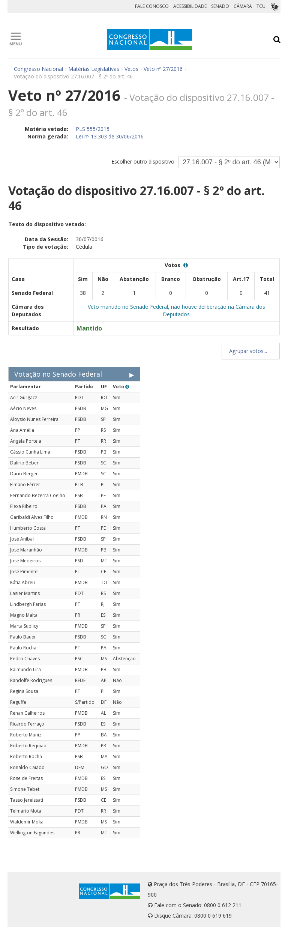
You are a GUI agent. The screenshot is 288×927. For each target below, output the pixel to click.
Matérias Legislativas (93, 68)
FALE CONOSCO (152, 6)
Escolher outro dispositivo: (143, 161)
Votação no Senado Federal (58, 374)
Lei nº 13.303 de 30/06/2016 (110, 136)
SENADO (220, 6)
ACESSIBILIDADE (190, 6)
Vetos (131, 68)
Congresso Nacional (38, 68)
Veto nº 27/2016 (163, 68)
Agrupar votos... (250, 351)
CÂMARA (243, 6)
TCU (261, 6)
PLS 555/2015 (93, 128)
